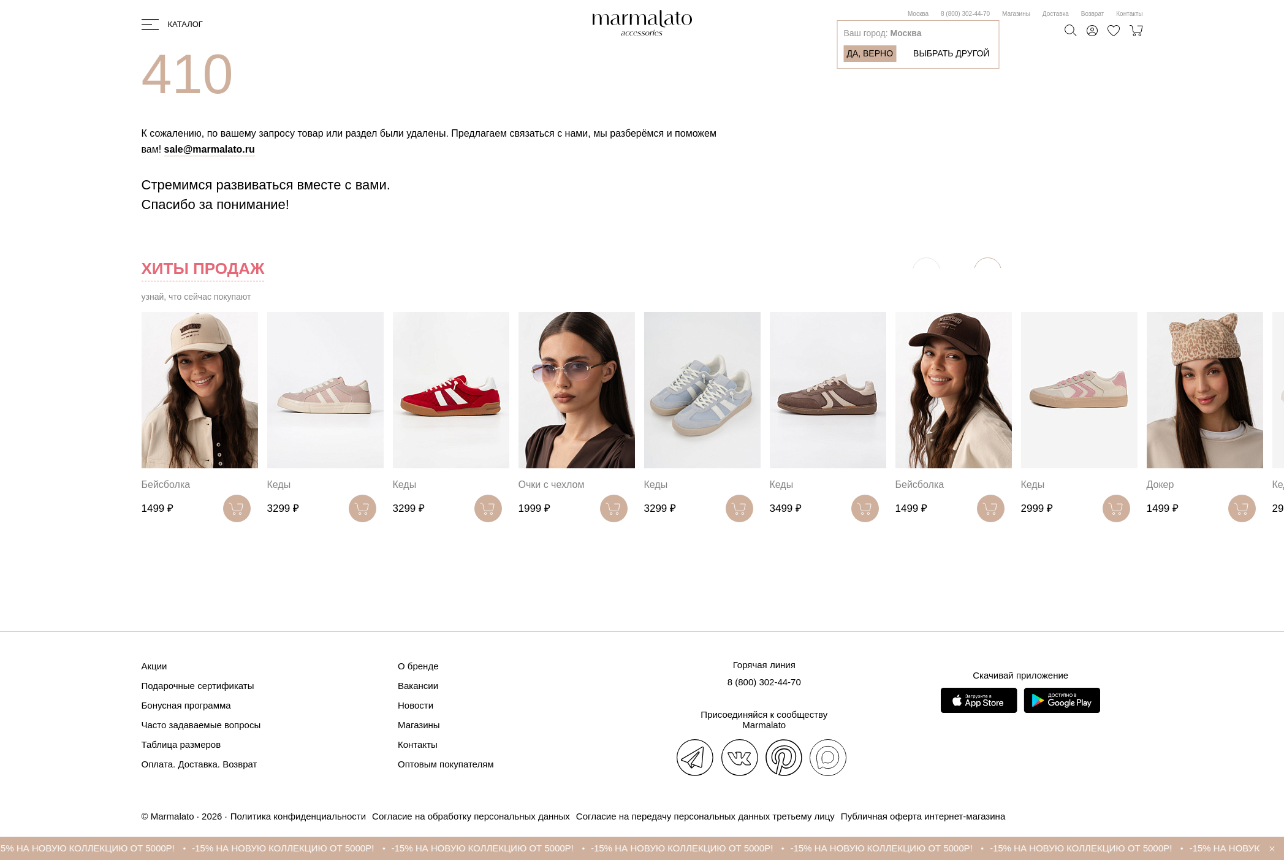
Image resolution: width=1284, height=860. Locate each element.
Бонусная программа (186, 705)
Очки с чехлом (552, 484)
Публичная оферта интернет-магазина (923, 816)
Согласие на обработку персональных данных (471, 816)
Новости (415, 705)
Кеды (279, 484)
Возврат (1092, 13)
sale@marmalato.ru (209, 149)
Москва (918, 13)
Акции (154, 666)
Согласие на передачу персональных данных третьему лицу (705, 816)
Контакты (1129, 13)
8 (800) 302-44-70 (965, 13)
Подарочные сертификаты (198, 685)
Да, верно (869, 53)
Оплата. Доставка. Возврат (199, 764)
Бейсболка (166, 484)
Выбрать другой (951, 53)
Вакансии (418, 685)
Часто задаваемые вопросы (201, 725)
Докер (1160, 484)
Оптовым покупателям (446, 764)
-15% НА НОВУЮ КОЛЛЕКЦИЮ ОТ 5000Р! (99, 848)
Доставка (1056, 13)
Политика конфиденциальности (298, 816)
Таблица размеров (181, 744)
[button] (987, 271)
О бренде (418, 666)
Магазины (1016, 13)
